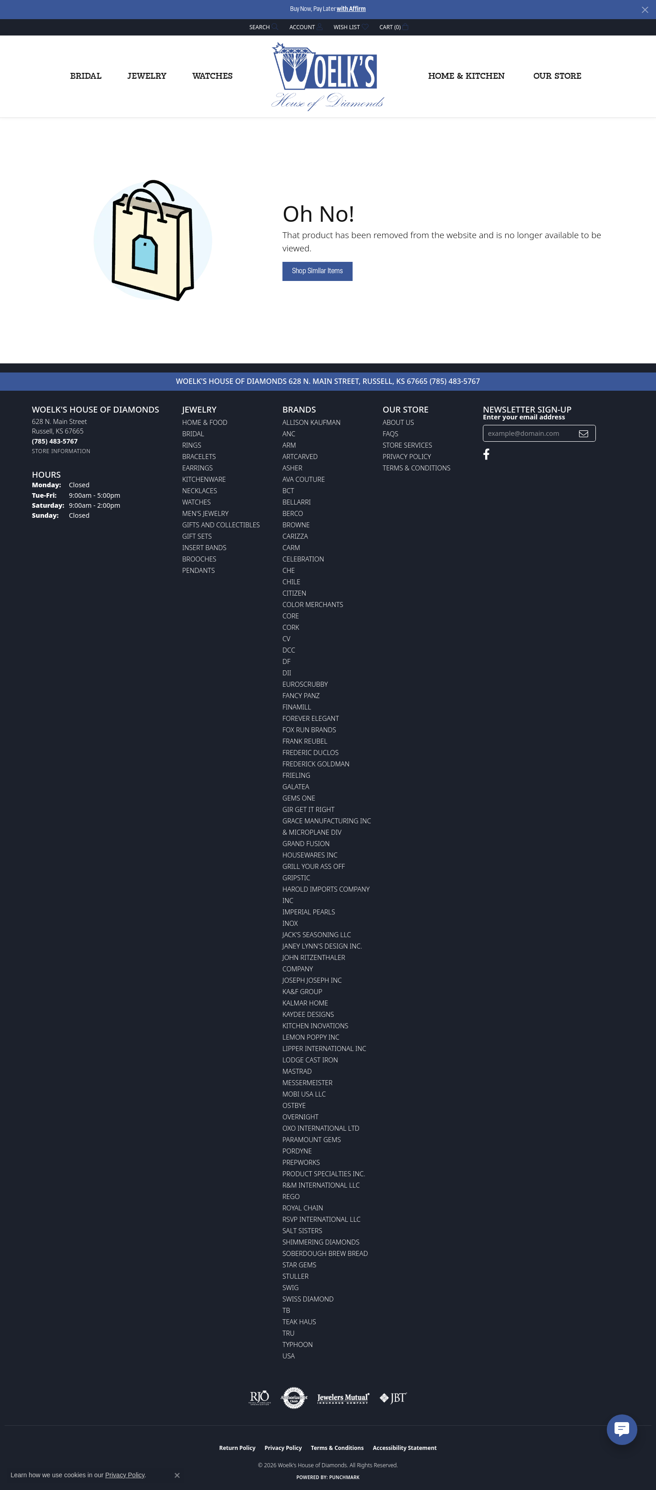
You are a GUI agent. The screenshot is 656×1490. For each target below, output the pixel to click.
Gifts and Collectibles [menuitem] (221, 524)
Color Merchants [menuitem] (312, 604)
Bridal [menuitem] (193, 433)
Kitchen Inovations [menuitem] (315, 1025)
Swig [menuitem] (290, 1287)
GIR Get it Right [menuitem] (308, 809)
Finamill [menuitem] (296, 707)
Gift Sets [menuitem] (197, 536)
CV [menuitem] (286, 638)
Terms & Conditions (417, 468)
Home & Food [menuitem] (204, 422)
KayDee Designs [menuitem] (308, 1014)
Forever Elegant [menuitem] (310, 718)
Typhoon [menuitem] (297, 1344)
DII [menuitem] (286, 672)
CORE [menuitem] (290, 616)
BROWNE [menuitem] (296, 524)
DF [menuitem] (286, 661)
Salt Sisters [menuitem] (302, 1230)
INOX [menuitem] (290, 923)
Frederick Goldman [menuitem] (315, 764)
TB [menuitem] (286, 1310)
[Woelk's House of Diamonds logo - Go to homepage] (328, 76)
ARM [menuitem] (289, 445)
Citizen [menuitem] (294, 593)
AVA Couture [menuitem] (303, 479)
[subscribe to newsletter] (583, 433)
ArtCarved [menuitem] (300, 456)
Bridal (86, 76)
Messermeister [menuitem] (307, 1082)
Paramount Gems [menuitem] (311, 1139)
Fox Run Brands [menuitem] (309, 729)
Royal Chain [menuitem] (302, 1208)
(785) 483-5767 (455, 381)
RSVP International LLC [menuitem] (321, 1219)
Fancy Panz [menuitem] (301, 695)
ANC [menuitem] (288, 433)
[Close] (645, 9)
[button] (263, 27)
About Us (398, 422)
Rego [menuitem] (291, 1196)
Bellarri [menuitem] (296, 502)
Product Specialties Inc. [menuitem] (323, 1173)
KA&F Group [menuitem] (302, 991)
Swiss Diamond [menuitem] (308, 1299)
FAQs (390, 433)
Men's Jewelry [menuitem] (205, 513)
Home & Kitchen (466, 76)
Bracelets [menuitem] (199, 456)
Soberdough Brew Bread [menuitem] (325, 1253)
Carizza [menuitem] (295, 536)
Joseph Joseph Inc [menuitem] (312, 980)
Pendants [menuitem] (198, 570)
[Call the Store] (54, 441)
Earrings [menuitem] (197, 468)
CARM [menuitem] (291, 547)
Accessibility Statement (404, 1448)
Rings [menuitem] (191, 445)
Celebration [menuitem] (303, 559)
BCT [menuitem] (288, 490)
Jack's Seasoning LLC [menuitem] (316, 934)
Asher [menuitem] (292, 468)
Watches (212, 76)
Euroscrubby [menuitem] (305, 684)
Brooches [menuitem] (199, 559)
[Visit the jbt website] (393, 1398)
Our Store (557, 76)
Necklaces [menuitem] (199, 490)
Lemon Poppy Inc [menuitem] (310, 1037)
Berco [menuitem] (292, 513)
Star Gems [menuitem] (299, 1264)
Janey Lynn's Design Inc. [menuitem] (322, 946)
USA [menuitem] (288, 1356)
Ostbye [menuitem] (294, 1105)
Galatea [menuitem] (295, 786)
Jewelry (147, 76)
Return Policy (237, 1448)
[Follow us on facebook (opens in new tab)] (486, 454)
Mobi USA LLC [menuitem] (304, 1094)
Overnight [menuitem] (300, 1116)
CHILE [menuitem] (291, 581)
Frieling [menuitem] (296, 775)
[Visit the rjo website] (259, 1398)
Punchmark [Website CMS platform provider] (344, 1477)
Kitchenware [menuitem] (204, 479)
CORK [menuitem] (290, 627)
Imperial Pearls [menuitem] (308, 912)
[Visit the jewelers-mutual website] (343, 1398)
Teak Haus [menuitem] (299, 1321)
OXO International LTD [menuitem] (320, 1128)
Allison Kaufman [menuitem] (311, 422)
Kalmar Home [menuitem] (305, 1003)
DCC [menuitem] (288, 650)
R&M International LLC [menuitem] (321, 1185)
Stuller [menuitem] (295, 1276)
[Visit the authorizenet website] (294, 1398)
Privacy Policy (407, 456)
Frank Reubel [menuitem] (305, 741)
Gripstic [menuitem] (296, 877)
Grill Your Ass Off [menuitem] (313, 866)
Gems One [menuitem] (298, 798)
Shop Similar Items (317, 271)
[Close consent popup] (177, 1475)
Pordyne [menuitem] (297, 1151)
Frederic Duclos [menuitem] (310, 752)
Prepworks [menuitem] (301, 1162)
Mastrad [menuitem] (297, 1071)
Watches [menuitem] (196, 502)
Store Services (407, 445)
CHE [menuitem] (288, 570)
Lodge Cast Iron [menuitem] (310, 1060)
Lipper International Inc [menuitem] (324, 1048)
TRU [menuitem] (288, 1333)
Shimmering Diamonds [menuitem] (320, 1242)
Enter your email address (524, 416)
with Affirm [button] (351, 9)
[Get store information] (61, 451)
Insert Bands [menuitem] (204, 547)
